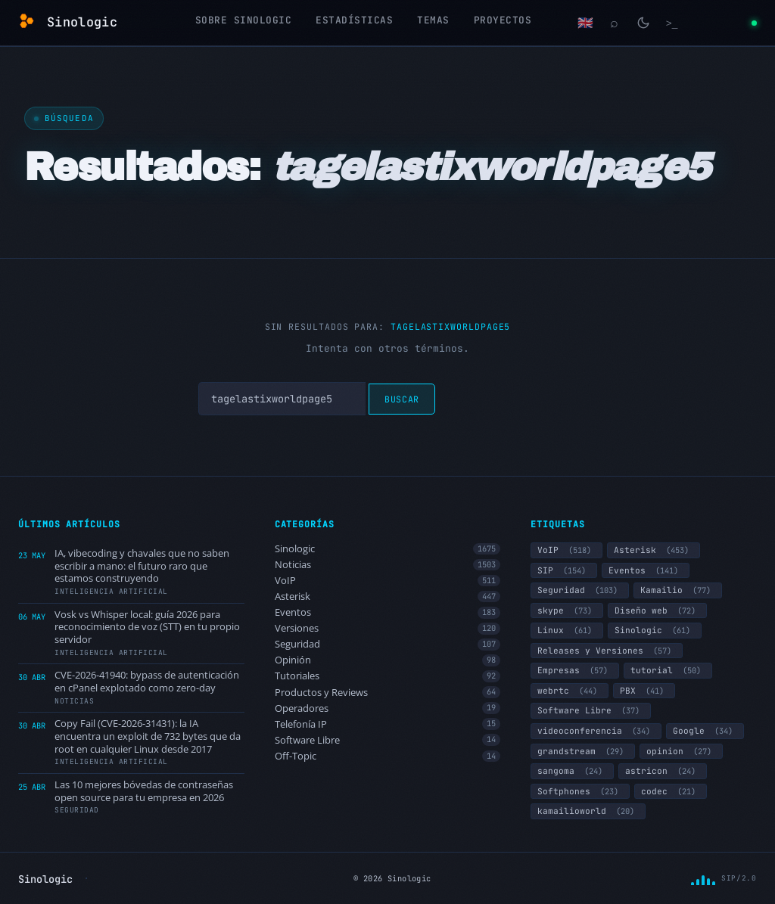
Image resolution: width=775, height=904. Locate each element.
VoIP (388, 580)
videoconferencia (596, 731)
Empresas (574, 670)
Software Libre (388, 740)
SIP (563, 570)
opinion (681, 751)
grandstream (582, 751)
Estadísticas (354, 20)
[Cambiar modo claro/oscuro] (643, 23)
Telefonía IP (388, 724)
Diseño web (657, 610)
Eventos (388, 612)
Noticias (388, 564)
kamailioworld (588, 811)
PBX (644, 691)
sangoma (572, 771)
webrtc (569, 691)
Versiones (388, 628)
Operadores (388, 708)
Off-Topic (388, 756)
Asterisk (388, 596)
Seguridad (388, 644)
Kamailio (677, 590)
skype (566, 610)
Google (705, 731)
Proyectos (503, 20)
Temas (433, 20)
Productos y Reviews (388, 692)
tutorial (667, 670)
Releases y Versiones (606, 651)
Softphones (580, 791)
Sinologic (388, 548)
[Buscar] (614, 23)
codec (670, 791)
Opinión (388, 660)
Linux (566, 630)
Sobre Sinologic (243, 20)
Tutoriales (388, 675)
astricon (662, 771)
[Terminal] (672, 23)
